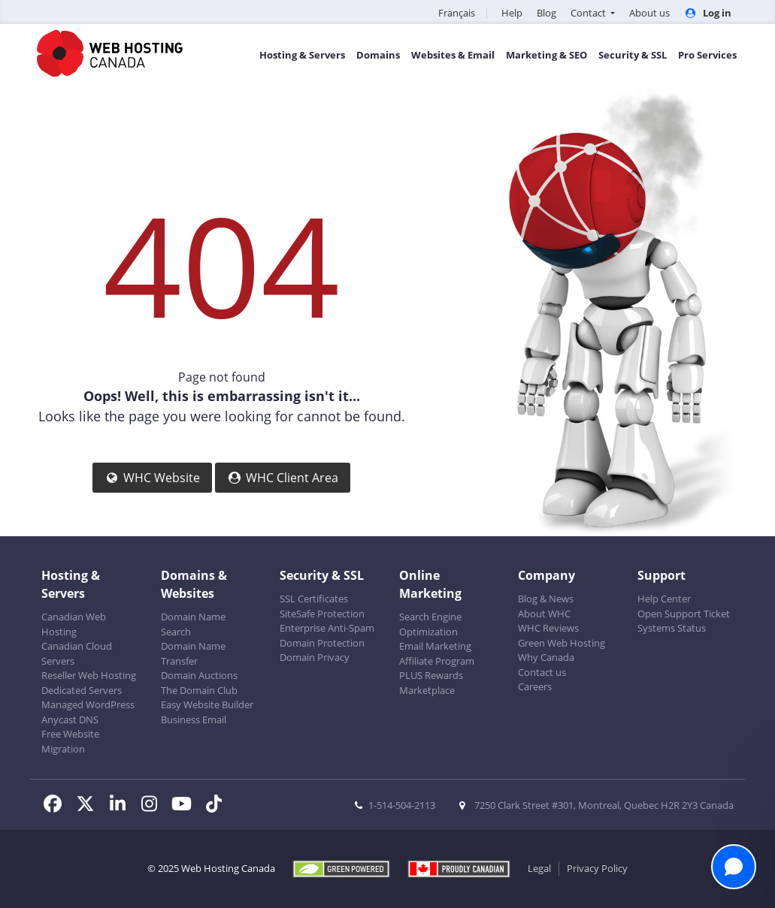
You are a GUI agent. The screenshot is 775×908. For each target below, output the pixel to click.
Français (456, 13)
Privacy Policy (597, 868)
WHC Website (152, 477)
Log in (707, 13)
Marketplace (427, 690)
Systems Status (671, 628)
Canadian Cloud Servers (76, 653)
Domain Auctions (199, 675)
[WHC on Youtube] (186, 806)
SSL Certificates (314, 598)
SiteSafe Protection (322, 613)
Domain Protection (322, 643)
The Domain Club (199, 690)
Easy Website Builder (207, 704)
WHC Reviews (548, 628)
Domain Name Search (193, 624)
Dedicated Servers (81, 690)
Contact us (542, 672)
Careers (535, 686)
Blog (546, 13)
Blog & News (546, 598)
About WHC (544, 613)
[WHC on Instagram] (154, 806)
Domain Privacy (315, 657)
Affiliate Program (436, 661)
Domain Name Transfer (193, 653)
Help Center (664, 598)
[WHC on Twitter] (90, 806)
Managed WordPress (88, 704)
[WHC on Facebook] (57, 806)
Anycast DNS (69, 719)
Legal (539, 868)
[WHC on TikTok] (217, 806)
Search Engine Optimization (430, 624)
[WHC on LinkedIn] (122, 806)
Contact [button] (589, 13)
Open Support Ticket (683, 613)
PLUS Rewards (431, 675)
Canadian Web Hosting (73, 624)
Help (511, 13)
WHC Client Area (282, 477)
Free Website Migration (70, 741)
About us (649, 13)
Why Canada (546, 657)
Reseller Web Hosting (88, 675)
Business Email (193, 719)
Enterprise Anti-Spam (327, 628)
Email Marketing (435, 646)
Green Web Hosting (561, 643)
